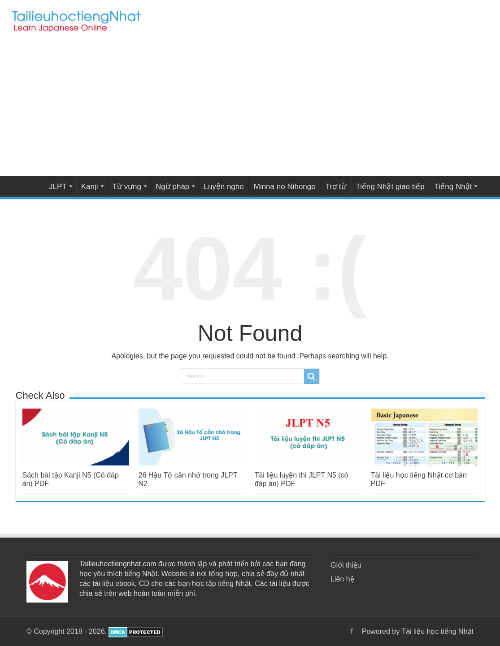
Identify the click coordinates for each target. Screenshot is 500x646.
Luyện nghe (223, 186)
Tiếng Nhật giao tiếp (390, 186)
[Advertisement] (250, 106)
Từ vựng (127, 186)
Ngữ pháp (172, 186)
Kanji (89, 186)
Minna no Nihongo (285, 186)
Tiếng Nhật (453, 186)
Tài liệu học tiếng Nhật (31, 185)
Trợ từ (336, 186)
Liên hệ (342, 579)
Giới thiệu (345, 565)
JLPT (58, 186)
